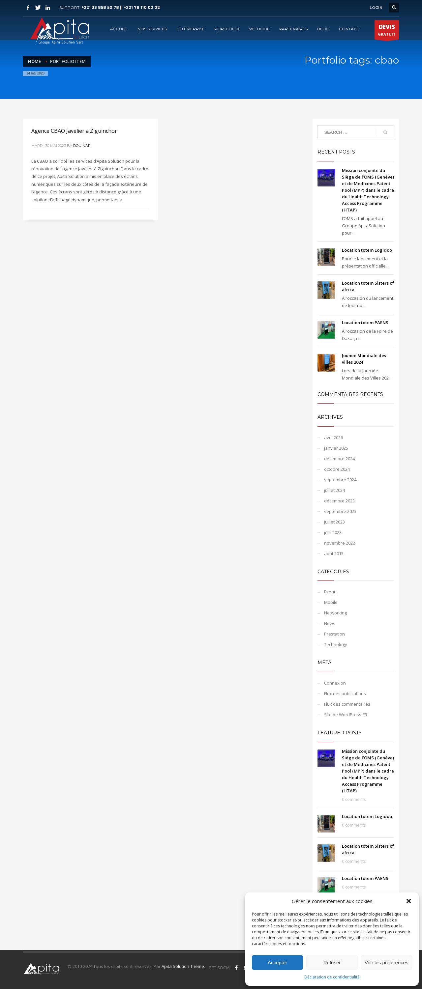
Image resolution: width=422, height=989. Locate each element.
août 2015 (334, 553)
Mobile (331, 602)
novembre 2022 (339, 543)
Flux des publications (345, 693)
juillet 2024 (334, 490)
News (329, 623)
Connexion (335, 683)
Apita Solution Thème (183, 966)
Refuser (332, 962)
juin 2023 (333, 532)
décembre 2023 (339, 501)
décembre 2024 (339, 459)
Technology (335, 644)
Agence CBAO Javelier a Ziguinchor (74, 130)
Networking (335, 613)
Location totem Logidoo (367, 250)
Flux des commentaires (347, 704)
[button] (409, 901)
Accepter (277, 962)
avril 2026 (333, 437)
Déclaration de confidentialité (332, 977)
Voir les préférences (386, 962)
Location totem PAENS (365, 322)
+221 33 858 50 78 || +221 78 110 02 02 (120, 7)
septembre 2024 (340, 480)
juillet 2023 (334, 522)
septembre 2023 (340, 511)
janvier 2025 (336, 448)
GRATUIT (387, 31)
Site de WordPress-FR (345, 715)
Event (329, 592)
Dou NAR (82, 145)
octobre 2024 (337, 469)
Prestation (334, 634)
